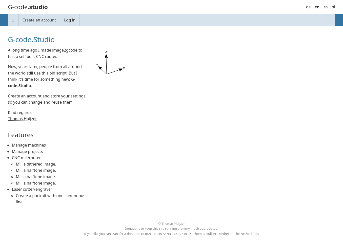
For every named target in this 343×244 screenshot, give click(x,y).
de (308, 7)
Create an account (39, 20)
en (317, 7)
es (325, 7)
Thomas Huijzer (22, 118)
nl (333, 7)
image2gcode (64, 50)
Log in (70, 20)
